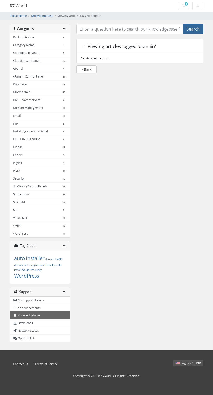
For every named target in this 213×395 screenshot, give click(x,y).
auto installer (29, 258)
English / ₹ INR (188, 363)
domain (49, 259)
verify (38, 270)
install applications (34, 265)
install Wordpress (24, 270)
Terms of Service (46, 364)
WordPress (26, 275)
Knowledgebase (42, 16)
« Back (86, 69)
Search (193, 29)
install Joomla (53, 265)
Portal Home (18, 16)
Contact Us (20, 364)
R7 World (18, 6)
